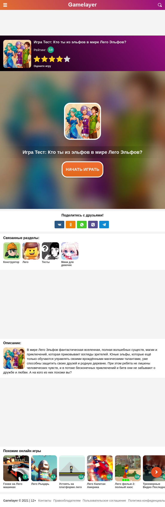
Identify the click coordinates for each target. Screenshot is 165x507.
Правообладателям (66, 500)
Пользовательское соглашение (104, 500)
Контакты (44, 500)
